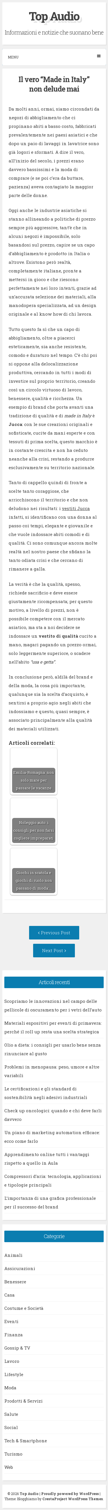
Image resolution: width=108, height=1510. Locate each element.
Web (8, 1467)
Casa (9, 1295)
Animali (13, 1255)
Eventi (11, 1321)
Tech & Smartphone (25, 1440)
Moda (10, 1387)
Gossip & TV (17, 1348)
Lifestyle (13, 1374)
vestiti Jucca (76, 508)
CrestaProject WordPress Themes (72, 1498)
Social (11, 1427)
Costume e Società (23, 1308)
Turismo (13, 1454)
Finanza (13, 1334)
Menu (54, 56)
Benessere (15, 1281)
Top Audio (54, 16)
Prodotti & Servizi (23, 1401)
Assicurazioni (19, 1268)
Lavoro (11, 1361)
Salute (11, 1414)
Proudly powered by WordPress (70, 1493)
